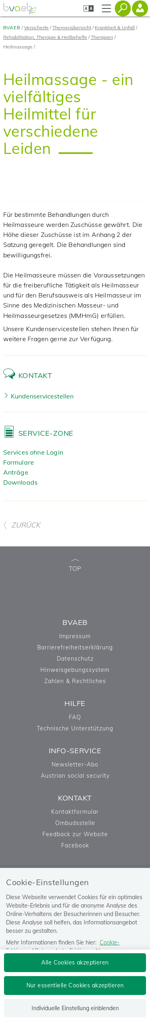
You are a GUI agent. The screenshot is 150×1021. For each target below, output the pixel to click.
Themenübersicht (71, 27)
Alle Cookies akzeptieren (74, 962)
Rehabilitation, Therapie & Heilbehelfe (45, 37)
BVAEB (12, 27)
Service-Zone (46, 433)
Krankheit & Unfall (115, 27)
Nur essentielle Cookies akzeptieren (75, 985)
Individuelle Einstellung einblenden (75, 1008)
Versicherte (36, 27)
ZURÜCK (21, 525)
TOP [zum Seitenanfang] (75, 566)
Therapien (102, 37)
